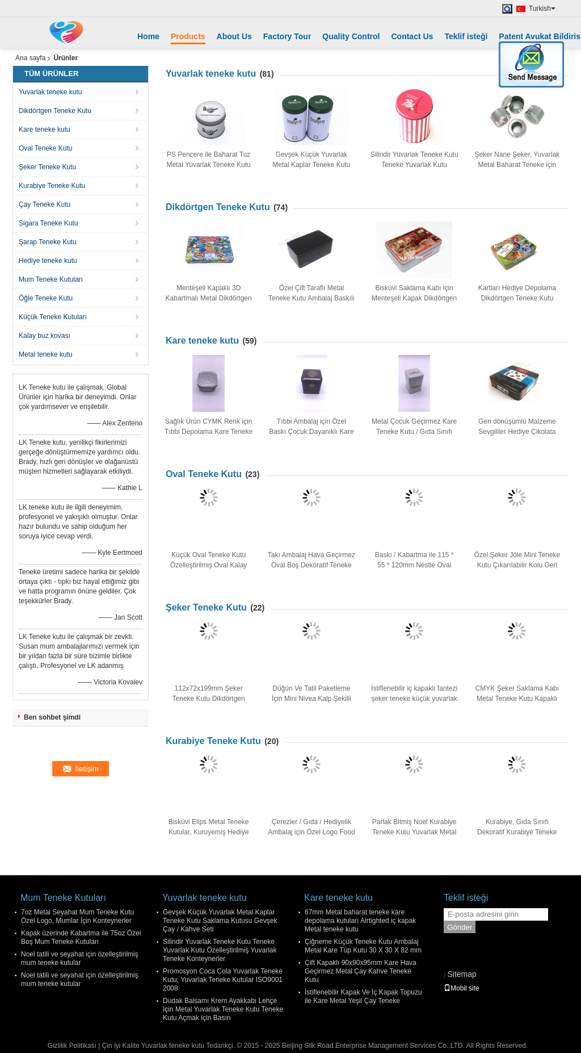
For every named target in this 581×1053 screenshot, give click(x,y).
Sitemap (461, 974)
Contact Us (412, 36)
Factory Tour (287, 36)
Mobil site (461, 988)
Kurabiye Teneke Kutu (52, 186)
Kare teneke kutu (44, 129)
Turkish (542, 8)
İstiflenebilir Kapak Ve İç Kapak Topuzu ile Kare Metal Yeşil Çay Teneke (363, 996)
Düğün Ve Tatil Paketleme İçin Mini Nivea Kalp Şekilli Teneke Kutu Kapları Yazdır (311, 698)
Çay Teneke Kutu (44, 204)
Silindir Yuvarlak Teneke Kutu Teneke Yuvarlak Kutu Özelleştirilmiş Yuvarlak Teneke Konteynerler (220, 950)
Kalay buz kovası (44, 336)
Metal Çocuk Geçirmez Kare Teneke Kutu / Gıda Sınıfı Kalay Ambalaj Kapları (414, 431)
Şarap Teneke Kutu (48, 242)
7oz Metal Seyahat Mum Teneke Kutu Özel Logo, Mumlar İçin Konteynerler (77, 916)
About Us (234, 36)
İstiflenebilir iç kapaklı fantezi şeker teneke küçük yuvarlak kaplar (414, 698)
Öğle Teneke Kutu (46, 298)
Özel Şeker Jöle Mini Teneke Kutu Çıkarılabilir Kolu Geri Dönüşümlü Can (517, 565)
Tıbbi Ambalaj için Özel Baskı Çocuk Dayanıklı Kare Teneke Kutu (311, 431)
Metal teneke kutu (46, 354)
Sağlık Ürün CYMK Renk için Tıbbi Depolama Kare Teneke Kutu (208, 431)
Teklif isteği (465, 36)
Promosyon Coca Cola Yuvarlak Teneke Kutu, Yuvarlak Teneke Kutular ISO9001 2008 (223, 979)
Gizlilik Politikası (72, 1046)
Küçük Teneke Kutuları (53, 317)
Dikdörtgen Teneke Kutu (55, 111)
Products (188, 36)
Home (148, 36)
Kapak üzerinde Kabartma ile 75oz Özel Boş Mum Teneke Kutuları (81, 937)
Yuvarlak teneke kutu (50, 92)
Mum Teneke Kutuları (51, 279)
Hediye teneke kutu (48, 261)
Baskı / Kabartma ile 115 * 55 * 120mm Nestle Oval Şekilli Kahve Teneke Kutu (414, 565)
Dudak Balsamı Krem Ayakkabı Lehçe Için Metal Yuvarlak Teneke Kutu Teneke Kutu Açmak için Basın (223, 1009)
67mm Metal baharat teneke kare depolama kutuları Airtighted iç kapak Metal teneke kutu (360, 920)
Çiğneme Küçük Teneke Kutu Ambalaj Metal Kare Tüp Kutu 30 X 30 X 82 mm (363, 946)
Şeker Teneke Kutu (47, 167)
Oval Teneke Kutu (46, 148)
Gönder (459, 927)
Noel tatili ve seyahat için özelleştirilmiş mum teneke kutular (79, 958)
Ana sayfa (30, 58)
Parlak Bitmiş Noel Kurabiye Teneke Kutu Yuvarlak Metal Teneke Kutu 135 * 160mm (414, 832)
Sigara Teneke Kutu (48, 223)
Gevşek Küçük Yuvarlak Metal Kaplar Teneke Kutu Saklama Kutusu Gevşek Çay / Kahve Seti (220, 920)
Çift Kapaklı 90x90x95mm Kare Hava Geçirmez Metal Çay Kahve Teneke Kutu (360, 971)
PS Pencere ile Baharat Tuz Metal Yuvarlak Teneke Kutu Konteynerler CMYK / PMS (208, 165)
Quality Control (351, 36)
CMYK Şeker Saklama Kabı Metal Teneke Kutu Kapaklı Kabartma (517, 698)
